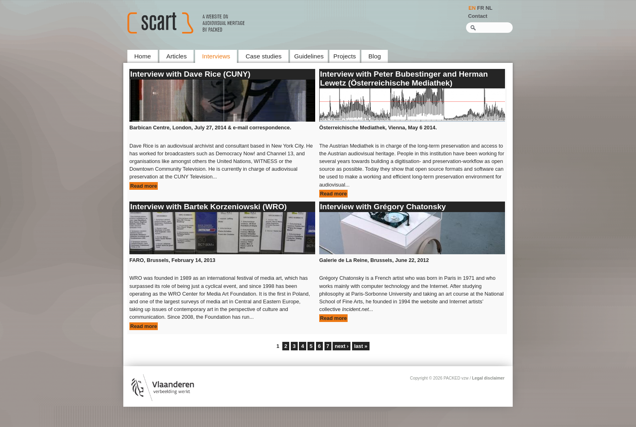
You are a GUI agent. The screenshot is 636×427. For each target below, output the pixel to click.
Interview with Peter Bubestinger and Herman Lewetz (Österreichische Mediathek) (404, 78)
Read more (143, 186)
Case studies (263, 56)
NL (489, 8)
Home (142, 56)
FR (480, 8)
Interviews (216, 56)
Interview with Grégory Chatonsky (383, 206)
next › (341, 346)
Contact (478, 16)
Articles (176, 56)
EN (472, 8)
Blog (374, 56)
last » (360, 346)
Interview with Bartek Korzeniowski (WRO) (208, 206)
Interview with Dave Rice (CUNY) (190, 74)
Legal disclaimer (488, 378)
